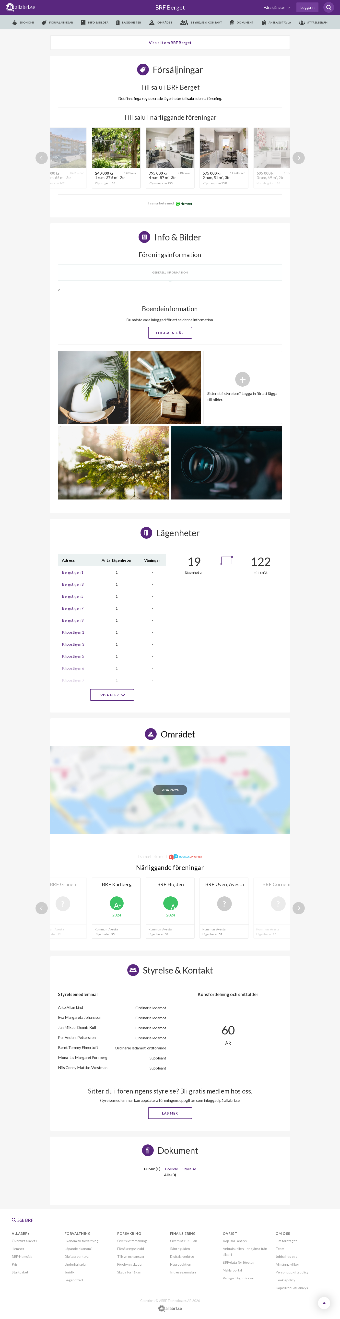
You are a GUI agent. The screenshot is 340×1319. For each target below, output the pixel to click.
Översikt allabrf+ (24, 1241)
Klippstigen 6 (73, 668)
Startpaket (20, 1272)
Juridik (69, 1272)
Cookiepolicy (285, 1280)
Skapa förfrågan (129, 1272)
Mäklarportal (232, 1270)
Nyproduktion (180, 1264)
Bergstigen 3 (72, 584)
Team (280, 1249)
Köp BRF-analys (235, 1241)
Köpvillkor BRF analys (292, 1288)
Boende (171, 1168)
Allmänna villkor (287, 1264)
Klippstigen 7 (73, 680)
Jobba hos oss (286, 1256)
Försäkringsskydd (130, 1249)
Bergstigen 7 (72, 608)
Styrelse (189, 1168)
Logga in (307, 7)
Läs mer (170, 1113)
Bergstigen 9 (72, 620)
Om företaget (286, 1241)
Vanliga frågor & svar (238, 1278)
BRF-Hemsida (22, 1256)
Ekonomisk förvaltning (81, 1241)
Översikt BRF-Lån (183, 1241)
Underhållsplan (76, 1264)
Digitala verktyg (77, 1256)
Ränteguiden (180, 1249)
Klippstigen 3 (73, 644)
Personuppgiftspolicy (292, 1272)
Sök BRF (23, 1220)
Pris (15, 1264)
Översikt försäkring (132, 1241)
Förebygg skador (130, 1264)
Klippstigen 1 (73, 632)
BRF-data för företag (238, 1262)
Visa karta (170, 789)
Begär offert (74, 1280)
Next (299, 158)
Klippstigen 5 (73, 656)
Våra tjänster (275, 7)
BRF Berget (170, 7)
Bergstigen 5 (72, 596)
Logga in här (170, 333)
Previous (41, 158)
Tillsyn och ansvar (130, 1256)
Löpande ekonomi (78, 1249)
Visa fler (112, 695)
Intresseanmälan (183, 1272)
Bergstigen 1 (72, 572)
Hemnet (18, 1249)
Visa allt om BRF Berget (170, 42)
